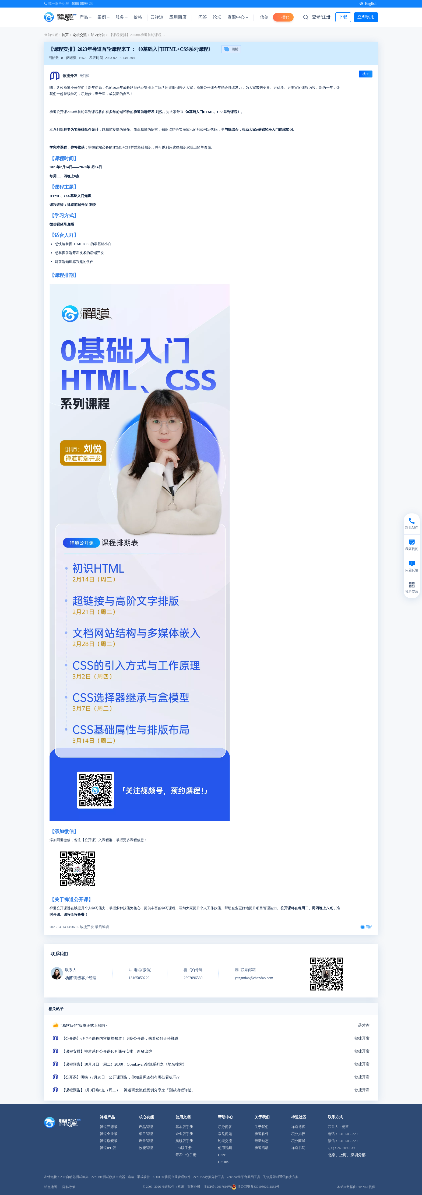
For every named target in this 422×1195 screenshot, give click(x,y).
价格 (137, 17)
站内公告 (98, 35)
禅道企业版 (108, 1134)
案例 (103, 17)
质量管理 (146, 1141)
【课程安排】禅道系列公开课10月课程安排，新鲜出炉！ (109, 1051)
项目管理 (146, 1134)
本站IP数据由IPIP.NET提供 (356, 1187)
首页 (65, 35)
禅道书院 (298, 1148)
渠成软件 (143, 1177)
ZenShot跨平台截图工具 (244, 1177)
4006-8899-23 (82, 4)
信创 (264, 17)
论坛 (217, 17)
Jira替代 (283, 17)
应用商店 (178, 17)
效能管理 (146, 1148)
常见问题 (225, 1134)
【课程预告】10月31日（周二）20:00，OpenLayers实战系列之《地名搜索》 (124, 1064)
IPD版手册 (183, 1148)
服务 (121, 17)
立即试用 (366, 17)
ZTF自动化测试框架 (74, 1177)
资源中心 (237, 17)
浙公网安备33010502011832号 (255, 1187)
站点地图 (50, 1187)
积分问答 (225, 1127)
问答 (202, 17)
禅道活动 (262, 1148)
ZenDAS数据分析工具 (208, 1177)
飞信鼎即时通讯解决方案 (280, 1177)
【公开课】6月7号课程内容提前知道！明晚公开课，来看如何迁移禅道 (120, 1039)
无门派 (84, 76)
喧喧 (131, 1177)
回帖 (231, 49)
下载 (343, 17)
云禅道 (156, 17)
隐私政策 (68, 1187)
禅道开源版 (108, 1127)
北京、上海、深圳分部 (346, 1155)
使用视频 (225, 1148)
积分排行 (298, 1134)
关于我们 (262, 1127)
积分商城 (298, 1141)
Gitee (222, 1155)
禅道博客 (298, 1127)
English (368, 4)
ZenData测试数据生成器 (108, 1177)
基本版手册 (184, 1127)
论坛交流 (80, 35)
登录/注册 (321, 17)
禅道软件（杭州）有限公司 (180, 1187)
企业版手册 (184, 1134)
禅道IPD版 (108, 1148)
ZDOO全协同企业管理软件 (172, 1177)
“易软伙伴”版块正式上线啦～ (85, 1026)
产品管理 (146, 1127)
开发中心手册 (185, 1155)
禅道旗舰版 (108, 1141)
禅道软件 (262, 1134)
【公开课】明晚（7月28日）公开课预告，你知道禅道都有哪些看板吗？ (121, 1077)
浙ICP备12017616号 (217, 1187)
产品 (85, 17)
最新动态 (262, 1141)
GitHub (223, 1162)
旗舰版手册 (184, 1141)
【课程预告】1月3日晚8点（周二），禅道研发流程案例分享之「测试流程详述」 (128, 1090)
